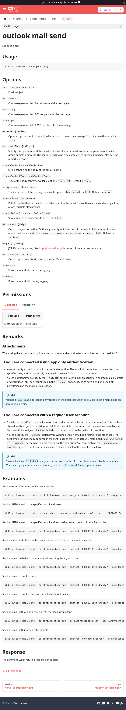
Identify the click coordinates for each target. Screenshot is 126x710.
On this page (11, 26)
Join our (61, 2)
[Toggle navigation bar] (4, 9)
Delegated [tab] (11, 304)
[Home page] (5, 19)
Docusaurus (20, 703)
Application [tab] (28, 304)
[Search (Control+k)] (111, 10)
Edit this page (11, 670)
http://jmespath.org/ (50, 248)
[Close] (124, 2)
